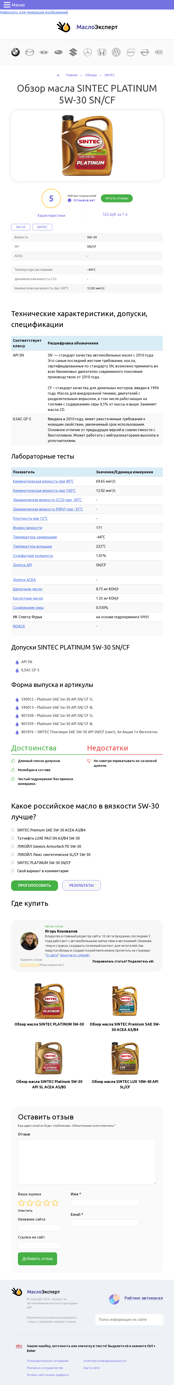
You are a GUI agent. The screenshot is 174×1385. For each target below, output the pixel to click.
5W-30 (20, 227)
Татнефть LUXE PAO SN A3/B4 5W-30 (48, 838)
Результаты (81, 885)
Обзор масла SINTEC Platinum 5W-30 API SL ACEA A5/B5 (49, 1064)
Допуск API (22, 565)
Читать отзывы (116, 198)
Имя (76, 1193)
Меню (18, 4)
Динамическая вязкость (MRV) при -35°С (48, 509)
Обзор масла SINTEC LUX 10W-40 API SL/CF (125, 1064)
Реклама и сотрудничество (45, 1367)
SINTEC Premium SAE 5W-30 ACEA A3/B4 (51, 830)
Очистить (25, 1210)
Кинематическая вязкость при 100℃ (44, 491)
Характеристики (51, 215)
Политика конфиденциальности (105, 1360)
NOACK (19, 626)
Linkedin (83, 954)
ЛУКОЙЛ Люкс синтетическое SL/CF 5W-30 (53, 854)
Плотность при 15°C (30, 518)
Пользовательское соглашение (47, 1360)
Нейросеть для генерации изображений (34, 12)
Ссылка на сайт (31, 1236)
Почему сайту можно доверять (48, 1374)
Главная (71, 75)
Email (77, 1214)
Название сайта (31, 1218)
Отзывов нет (84, 200)
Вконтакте (68, 954)
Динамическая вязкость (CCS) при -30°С (47, 500)
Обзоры (91, 75)
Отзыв (24, 1133)
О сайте (52, 954)
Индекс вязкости (27, 528)
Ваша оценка (29, 1193)
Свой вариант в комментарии (42, 871)
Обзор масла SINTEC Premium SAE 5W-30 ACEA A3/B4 (125, 1006)
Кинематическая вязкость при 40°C (43, 481)
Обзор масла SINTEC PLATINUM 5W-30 (49, 1004)
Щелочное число (27, 589)
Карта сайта (92, 1367)
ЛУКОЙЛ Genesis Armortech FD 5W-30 (49, 846)
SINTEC (109, 75)
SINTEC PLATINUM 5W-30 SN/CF (44, 863)
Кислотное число (28, 598)
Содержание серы (28, 608)
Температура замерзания (35, 537)
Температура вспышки (32, 546)
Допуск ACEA (24, 580)
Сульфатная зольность (33, 556)
